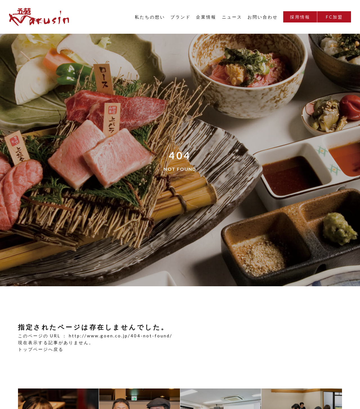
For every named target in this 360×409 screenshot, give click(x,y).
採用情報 (300, 16)
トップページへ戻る (41, 349)
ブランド (180, 16)
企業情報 (206, 16)
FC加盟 (334, 16)
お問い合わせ (263, 16)
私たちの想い (150, 16)
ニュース (232, 16)
